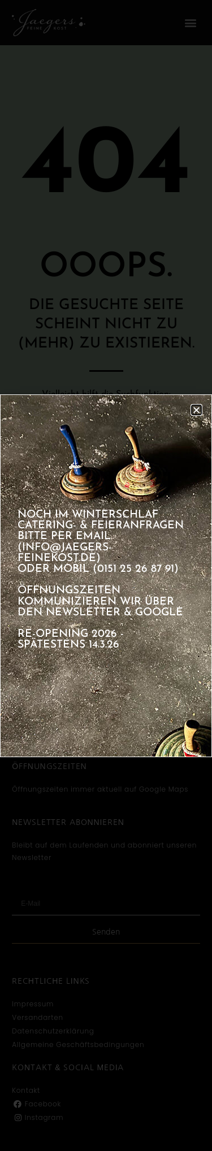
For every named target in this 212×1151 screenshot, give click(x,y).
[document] (106, 575)
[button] (196, 410)
